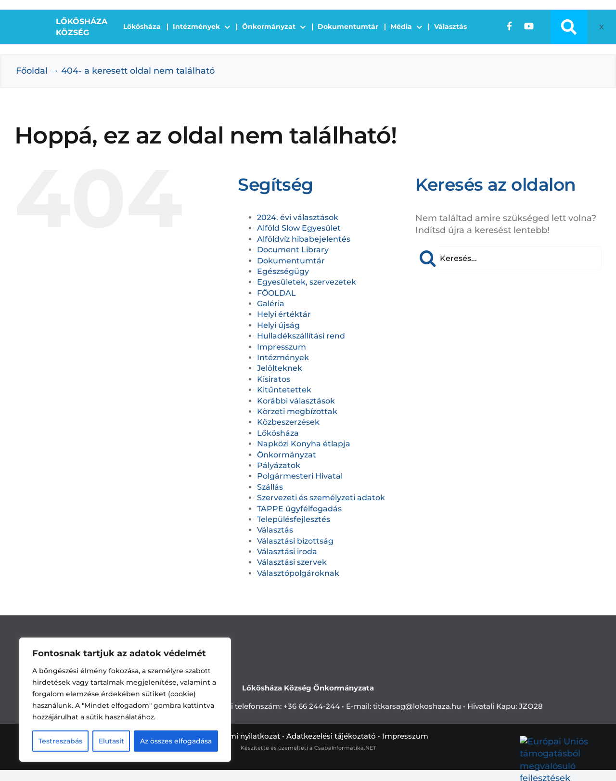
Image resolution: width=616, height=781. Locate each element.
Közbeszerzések (288, 422)
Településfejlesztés (293, 519)
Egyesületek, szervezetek (306, 281)
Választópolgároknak (298, 573)
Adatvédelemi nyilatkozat (234, 736)
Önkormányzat (286, 454)
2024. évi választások (297, 217)
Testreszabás (60, 741)
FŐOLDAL (276, 293)
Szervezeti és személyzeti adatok (321, 497)
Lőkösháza (278, 433)
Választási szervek (292, 562)
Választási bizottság (295, 541)
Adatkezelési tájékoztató (331, 736)
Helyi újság (278, 325)
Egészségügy (283, 271)
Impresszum (281, 346)
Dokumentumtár (291, 260)
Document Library (293, 249)
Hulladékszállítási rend (301, 335)
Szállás (270, 487)
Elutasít (111, 741)
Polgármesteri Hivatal (300, 476)
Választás (275, 529)
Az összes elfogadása (176, 741)
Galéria (270, 303)
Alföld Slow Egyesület (299, 228)
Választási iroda (287, 551)
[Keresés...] (508, 258)
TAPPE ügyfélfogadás (299, 508)
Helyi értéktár (284, 314)
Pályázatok (278, 465)
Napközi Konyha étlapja (303, 443)
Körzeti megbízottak (297, 411)
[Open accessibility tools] (598, 26)
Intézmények (283, 357)
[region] (125, 700)
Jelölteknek (279, 368)
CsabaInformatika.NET (345, 747)
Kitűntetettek (284, 389)
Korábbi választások (296, 400)
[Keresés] (427, 258)
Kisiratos (273, 379)
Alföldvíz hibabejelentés (303, 239)
